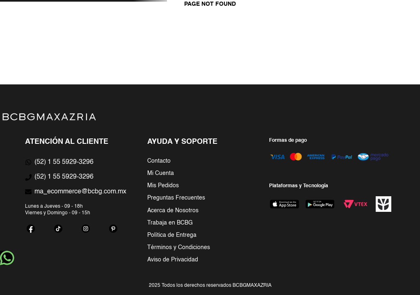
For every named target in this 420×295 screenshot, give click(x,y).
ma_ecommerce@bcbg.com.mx (80, 191)
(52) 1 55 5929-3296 (64, 162)
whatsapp (7, 258)
